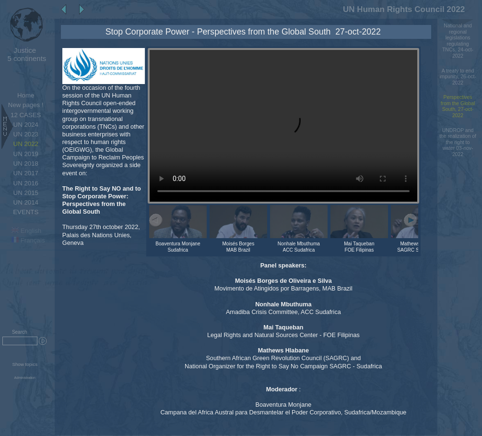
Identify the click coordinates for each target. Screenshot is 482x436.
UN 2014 (25, 202)
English (26, 230)
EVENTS (25, 212)
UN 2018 (25, 163)
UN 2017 (25, 173)
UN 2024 (25, 124)
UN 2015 (25, 192)
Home (25, 95)
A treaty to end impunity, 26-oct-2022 (457, 76)
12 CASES (26, 115)
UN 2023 (25, 134)
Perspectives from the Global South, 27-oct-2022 (458, 106)
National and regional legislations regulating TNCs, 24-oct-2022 (457, 41)
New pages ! (26, 105)
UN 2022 (25, 143)
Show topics (24, 364)
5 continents (24, 54)
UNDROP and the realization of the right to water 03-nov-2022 (457, 142)
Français (28, 240)
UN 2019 (25, 153)
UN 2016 (25, 183)
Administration (24, 377)
